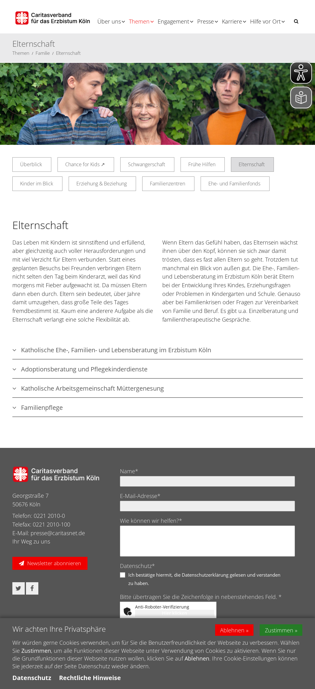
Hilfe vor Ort (265, 21)
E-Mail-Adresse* (140, 496)
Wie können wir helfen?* (151, 520)
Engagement (173, 21)
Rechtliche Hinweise (90, 678)
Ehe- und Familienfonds (234, 183)
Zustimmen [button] (279, 630)
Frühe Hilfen (201, 164)
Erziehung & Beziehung (101, 183)
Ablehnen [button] (232, 630)
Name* (129, 471)
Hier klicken (174, 613)
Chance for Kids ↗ (85, 164)
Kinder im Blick (36, 183)
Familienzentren (167, 183)
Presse (205, 21)
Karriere (232, 21)
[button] (296, 21)
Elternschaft (68, 53)
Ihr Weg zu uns (31, 541)
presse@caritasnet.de (58, 533)
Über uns (109, 21)
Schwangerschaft (146, 164)
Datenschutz (31, 678)
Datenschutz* (137, 566)
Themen (139, 21)
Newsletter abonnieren (54, 563)
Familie (43, 53)
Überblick (31, 164)
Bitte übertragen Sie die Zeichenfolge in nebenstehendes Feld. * (201, 596)
